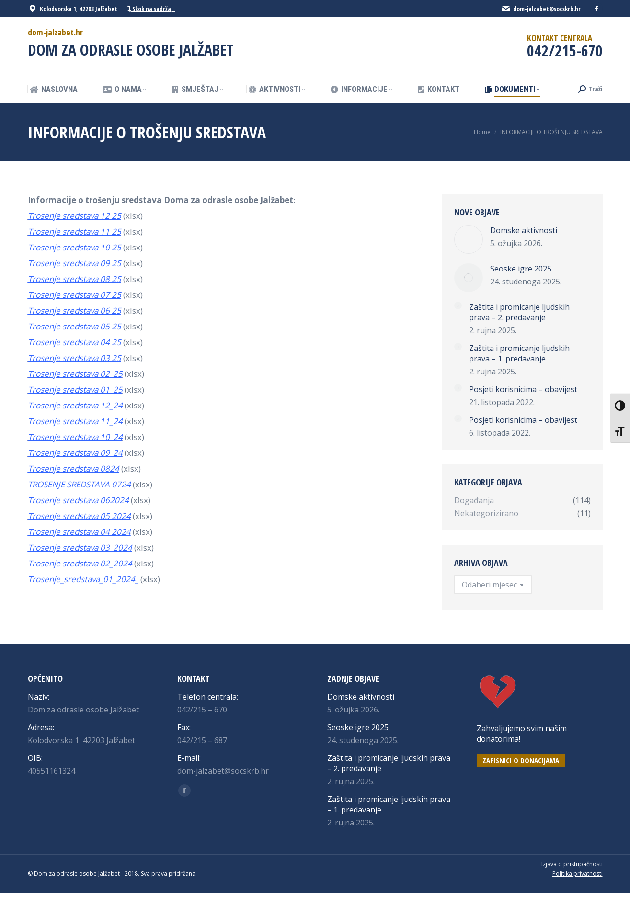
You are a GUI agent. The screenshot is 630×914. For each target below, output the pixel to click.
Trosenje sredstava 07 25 (74, 294)
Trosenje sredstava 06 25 (74, 310)
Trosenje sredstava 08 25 (74, 278)
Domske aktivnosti (523, 230)
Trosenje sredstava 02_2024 (80, 563)
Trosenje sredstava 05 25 (74, 326)
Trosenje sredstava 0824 (73, 468)
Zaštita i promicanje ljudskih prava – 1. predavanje (519, 353)
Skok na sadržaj (151, 8)
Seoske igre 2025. (521, 268)
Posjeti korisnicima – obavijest (523, 389)
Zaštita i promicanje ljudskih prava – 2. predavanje (519, 312)
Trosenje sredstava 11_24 (75, 421)
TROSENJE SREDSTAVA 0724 (79, 484)
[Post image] (468, 239)
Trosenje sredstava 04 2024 (79, 531)
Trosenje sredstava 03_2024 (80, 547)
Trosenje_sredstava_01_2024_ (83, 579)
